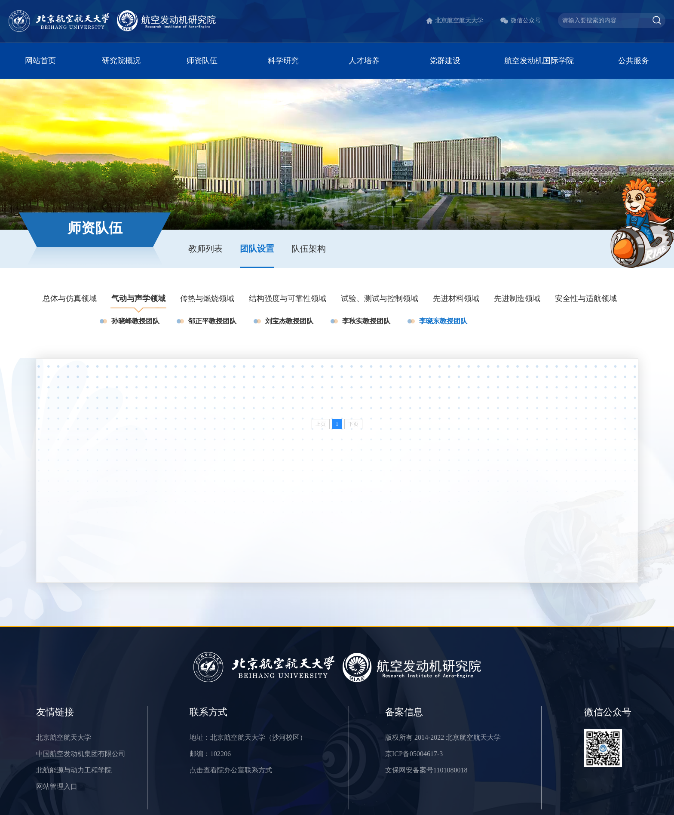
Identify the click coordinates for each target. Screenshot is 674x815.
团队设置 (257, 248)
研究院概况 (121, 60)
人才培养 (364, 60)
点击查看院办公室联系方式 (231, 770)
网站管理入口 (56, 786)
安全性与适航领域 (586, 298)
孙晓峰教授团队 (135, 321)
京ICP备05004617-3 (414, 753)
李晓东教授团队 (443, 321)
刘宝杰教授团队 (289, 321)
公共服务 (633, 60)
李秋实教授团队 (366, 321)
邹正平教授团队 (212, 321)
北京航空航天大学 (459, 20)
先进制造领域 (517, 298)
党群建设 (444, 60)
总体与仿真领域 (70, 298)
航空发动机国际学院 (539, 60)
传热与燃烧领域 (207, 298)
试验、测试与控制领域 (379, 298)
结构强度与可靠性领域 (287, 298)
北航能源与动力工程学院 (74, 770)
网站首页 (40, 60)
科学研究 (283, 60)
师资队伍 (202, 60)
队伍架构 (308, 248)
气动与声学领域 (138, 298)
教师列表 (205, 248)
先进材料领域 (456, 298)
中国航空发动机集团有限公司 (81, 753)
